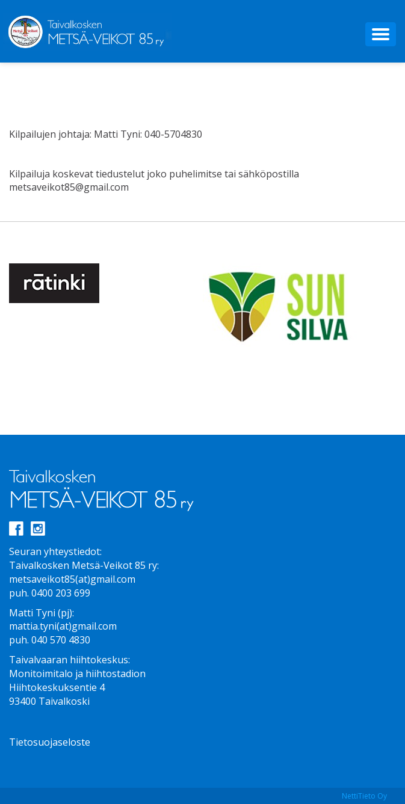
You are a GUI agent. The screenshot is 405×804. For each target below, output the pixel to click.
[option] (106, 283)
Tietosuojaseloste (49, 742)
